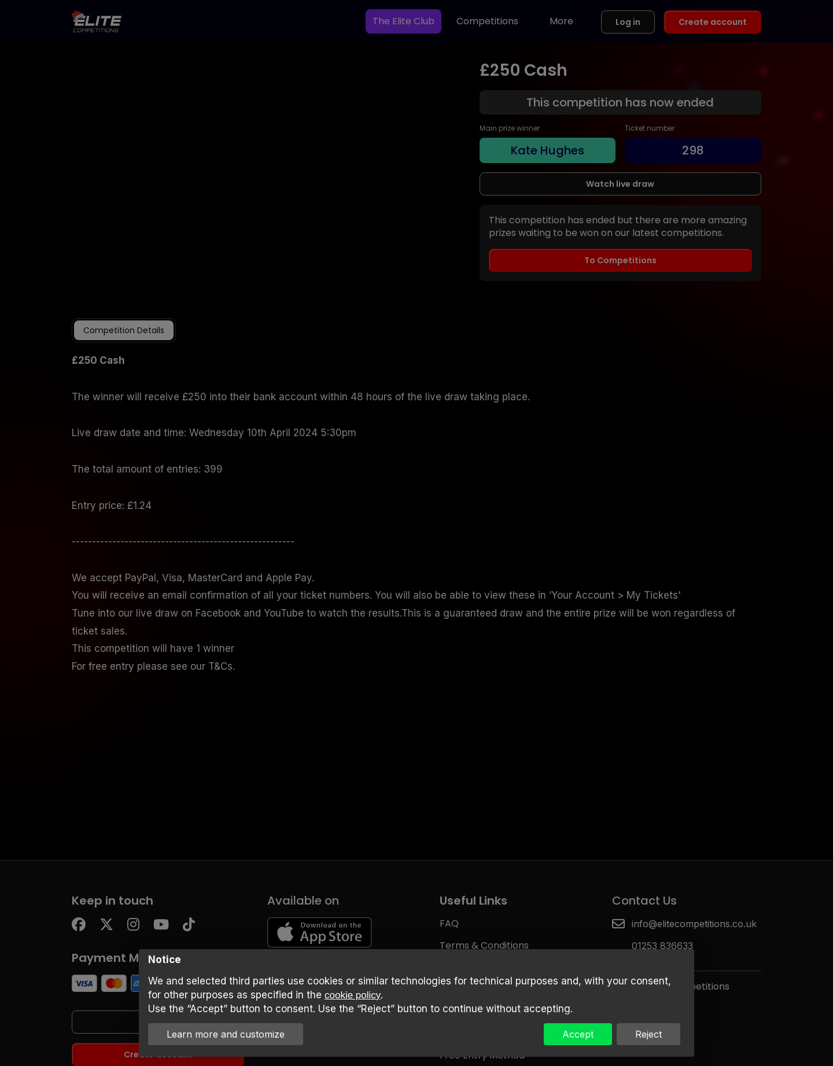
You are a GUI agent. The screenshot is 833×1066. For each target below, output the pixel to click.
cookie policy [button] (353, 995)
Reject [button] (648, 1034)
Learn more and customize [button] (226, 1034)
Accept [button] (578, 1034)
